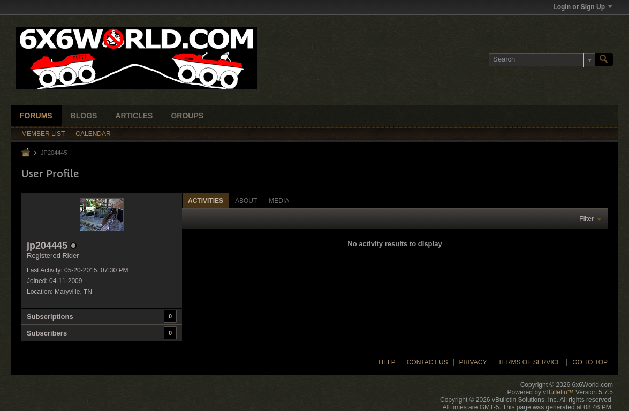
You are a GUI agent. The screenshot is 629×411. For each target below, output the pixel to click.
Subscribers (47, 333)
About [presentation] (246, 200)
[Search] (542, 59)
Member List (43, 134)
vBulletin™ (558, 392)
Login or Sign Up (582, 7)
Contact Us (427, 362)
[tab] (205, 200)
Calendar (92, 134)
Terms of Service (529, 362)
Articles (134, 115)
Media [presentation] (279, 200)
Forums (36, 115)
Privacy (473, 362)
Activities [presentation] (205, 200)
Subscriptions (50, 317)
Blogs (84, 115)
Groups (187, 115)
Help (386, 362)
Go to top (590, 362)
